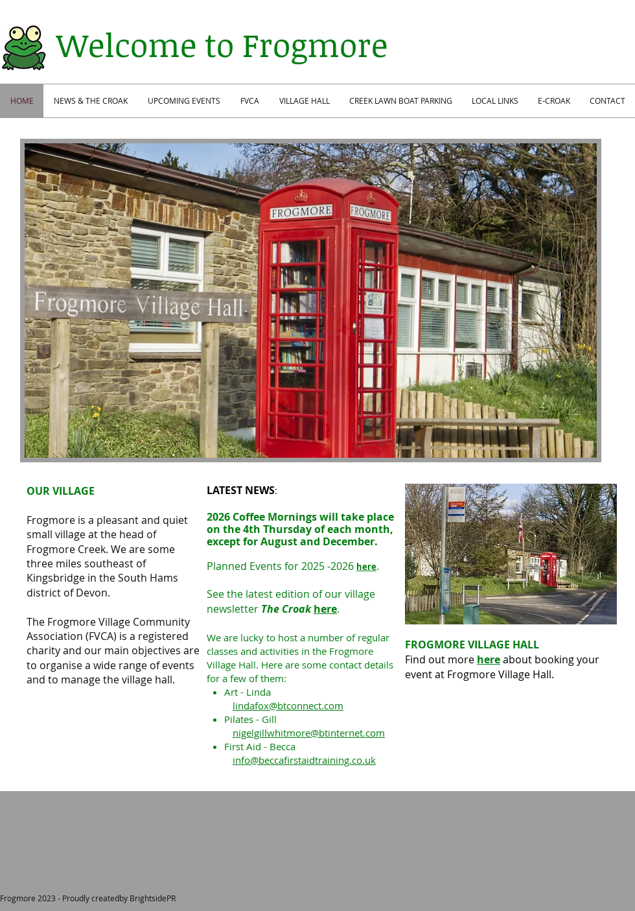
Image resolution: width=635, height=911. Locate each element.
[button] (310, 300)
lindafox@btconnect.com (288, 705)
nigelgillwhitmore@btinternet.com (309, 732)
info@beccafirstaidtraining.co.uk (304, 759)
